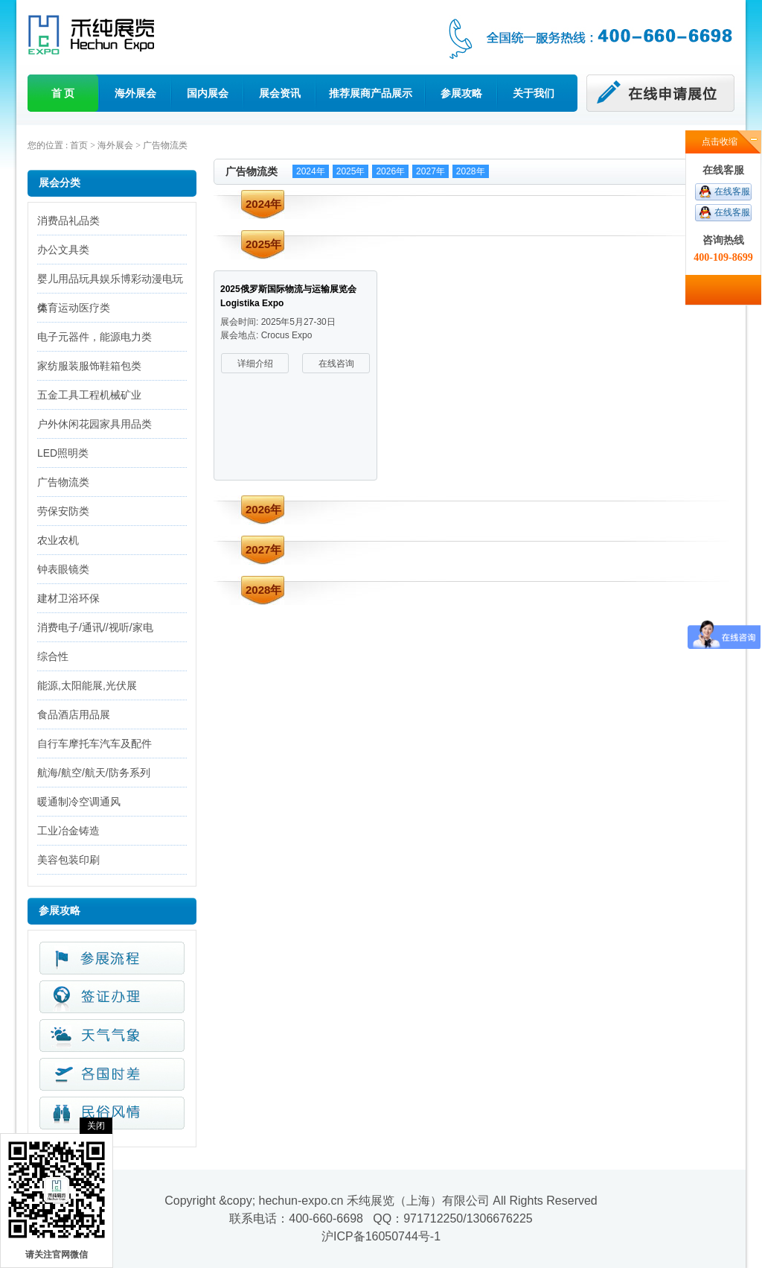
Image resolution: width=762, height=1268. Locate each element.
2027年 (430, 171)
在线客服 (732, 191)
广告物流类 (165, 145)
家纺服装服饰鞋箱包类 (89, 366)
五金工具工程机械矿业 (89, 395)
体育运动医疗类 (73, 308)
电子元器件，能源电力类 (94, 337)
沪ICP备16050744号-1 (381, 1236)
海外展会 (135, 93)
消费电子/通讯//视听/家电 (95, 627)
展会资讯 (280, 93)
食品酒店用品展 (73, 714)
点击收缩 (719, 141)
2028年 (470, 171)
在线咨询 (336, 363)
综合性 (52, 656)
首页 (79, 145)
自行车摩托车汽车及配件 (94, 743)
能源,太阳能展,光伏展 (87, 685)
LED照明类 (63, 453)
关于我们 (533, 93)
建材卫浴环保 (68, 598)
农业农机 (58, 540)
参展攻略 (461, 93)
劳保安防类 (63, 511)
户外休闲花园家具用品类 (94, 424)
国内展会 (207, 93)
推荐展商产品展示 (370, 93)
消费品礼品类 (68, 220)
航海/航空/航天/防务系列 (93, 773)
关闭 (96, 1125)
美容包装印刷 (68, 860)
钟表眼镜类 (63, 569)
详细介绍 (255, 363)
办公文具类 (63, 250)
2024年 (310, 171)
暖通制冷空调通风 (79, 802)
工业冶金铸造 (68, 831)
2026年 (390, 171)
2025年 (350, 171)
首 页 (63, 93)
